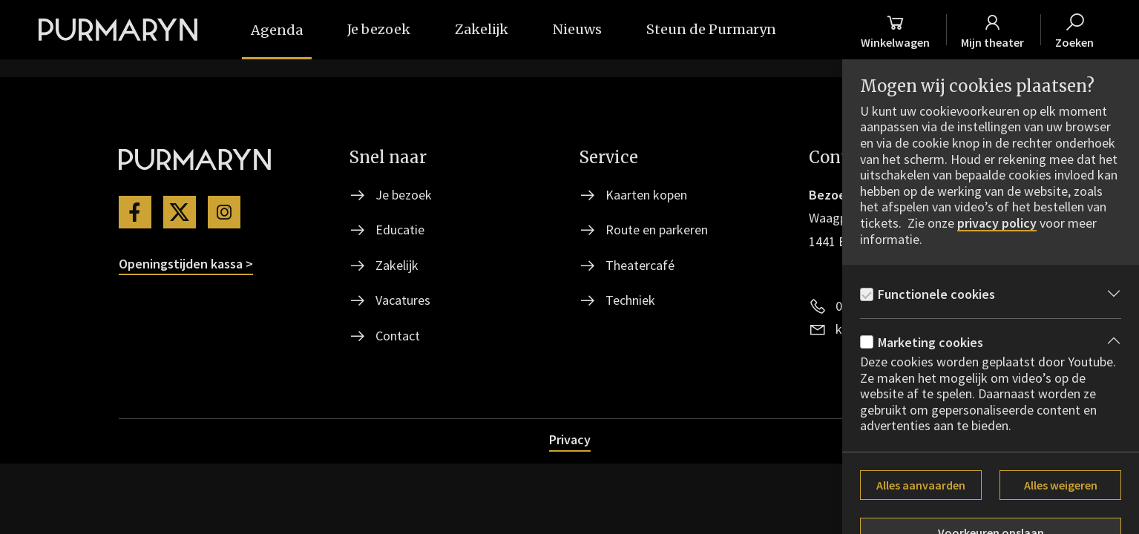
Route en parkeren (656, 229)
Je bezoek (403, 194)
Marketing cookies (930, 342)
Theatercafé (639, 265)
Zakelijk (396, 265)
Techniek (630, 300)
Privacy (570, 439)
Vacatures (402, 300)
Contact (397, 335)
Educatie (399, 229)
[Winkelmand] (895, 29)
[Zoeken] (1074, 29)
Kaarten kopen (646, 194)
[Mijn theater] (992, 29)
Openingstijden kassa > (186, 263)
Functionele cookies (936, 294)
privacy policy (997, 223)
